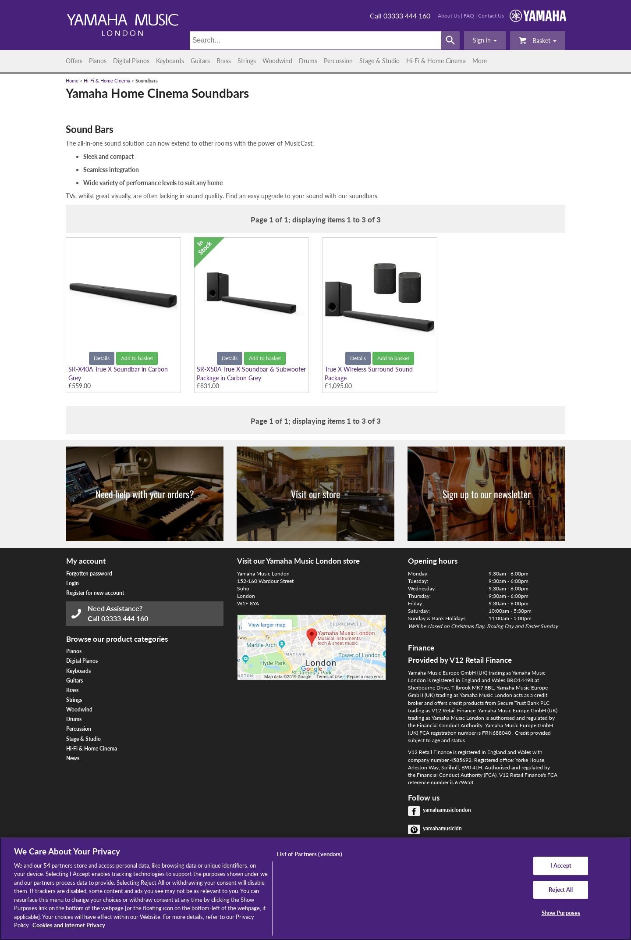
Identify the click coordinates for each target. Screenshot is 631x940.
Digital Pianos (131, 60)
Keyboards (170, 60)
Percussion (338, 60)
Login (72, 583)
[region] (315, 888)
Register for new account (95, 593)
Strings (247, 60)
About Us (449, 15)
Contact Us (491, 15)
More (479, 60)
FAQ (469, 15)
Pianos (97, 60)
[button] (485, 40)
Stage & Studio (379, 60)
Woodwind (277, 60)
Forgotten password (89, 573)
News (72, 758)
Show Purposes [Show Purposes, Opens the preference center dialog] (561, 912)
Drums (308, 60)
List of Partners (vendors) (309, 854)
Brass (223, 60)
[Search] (316, 40)
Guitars (200, 60)
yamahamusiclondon (447, 810)
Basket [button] (538, 40)
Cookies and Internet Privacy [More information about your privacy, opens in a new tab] (68, 925)
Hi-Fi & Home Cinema (436, 60)
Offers (74, 60)
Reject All (561, 889)
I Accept (560, 865)
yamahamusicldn (442, 828)
